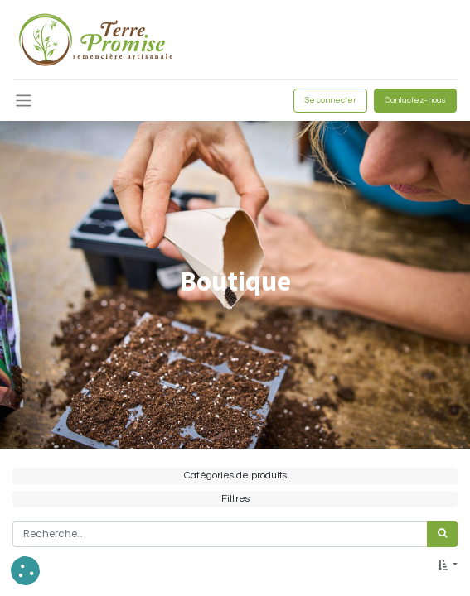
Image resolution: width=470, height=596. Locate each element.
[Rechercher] (442, 534)
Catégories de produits (235, 475)
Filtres (235, 498)
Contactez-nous (415, 100)
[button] (448, 566)
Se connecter (330, 100)
